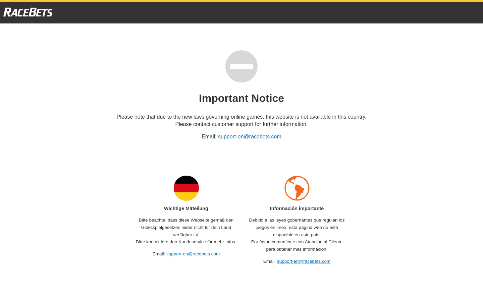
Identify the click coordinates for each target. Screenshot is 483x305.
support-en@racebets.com (249, 136)
